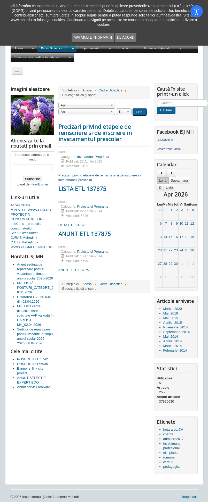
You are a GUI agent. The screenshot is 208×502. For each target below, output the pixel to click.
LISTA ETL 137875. (72, 225)
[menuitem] (24, 48)
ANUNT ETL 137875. (74, 270)
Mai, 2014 (170, 336)
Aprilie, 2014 (172, 341)
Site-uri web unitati (24, 233)
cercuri (168, 462)
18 (186, 237)
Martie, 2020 (172, 309)
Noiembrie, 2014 (175, 327)
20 (159, 250)
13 (159, 237)
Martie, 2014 (172, 346)
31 (165, 210)
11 (186, 223)
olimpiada (170, 453)
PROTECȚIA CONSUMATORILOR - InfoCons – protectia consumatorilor (27, 221)
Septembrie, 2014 (176, 332)
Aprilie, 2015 (172, 323)
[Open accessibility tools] (196, 11)
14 (165, 237)
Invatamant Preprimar (93, 157)
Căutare (166, 110)
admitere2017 (173, 439)
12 (192, 223)
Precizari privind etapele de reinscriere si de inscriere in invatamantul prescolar (95, 133)
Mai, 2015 (170, 318)
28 (165, 264)
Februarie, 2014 (175, 350)
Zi (160, 187)
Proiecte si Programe (92, 206)
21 (165, 250)
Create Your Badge (169, 148)
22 (170, 250)
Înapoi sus (189, 497)
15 (170, 237)
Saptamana (179, 180)
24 (181, 250)
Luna (162, 180)
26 (192, 250)
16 (176, 237)
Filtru (139, 112)
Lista (169, 187)
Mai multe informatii (93, 37)
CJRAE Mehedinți (24, 238)
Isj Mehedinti (165, 139)
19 (192, 237)
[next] (171, 173)
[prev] (162, 173)
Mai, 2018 (170, 313)
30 (159, 210)
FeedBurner (39, 184)
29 (170, 264)
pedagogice (172, 467)
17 (181, 237)
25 (186, 250)
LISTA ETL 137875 (82, 188)
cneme (168, 434)
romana (169, 457)
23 (176, 250)
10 (181, 223)
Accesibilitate (20, 205)
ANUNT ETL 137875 (84, 233)
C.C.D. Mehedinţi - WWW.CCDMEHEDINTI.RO (31, 244)
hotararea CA (173, 429)
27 (159, 264)
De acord (125, 37)
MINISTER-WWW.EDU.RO (31, 210)
